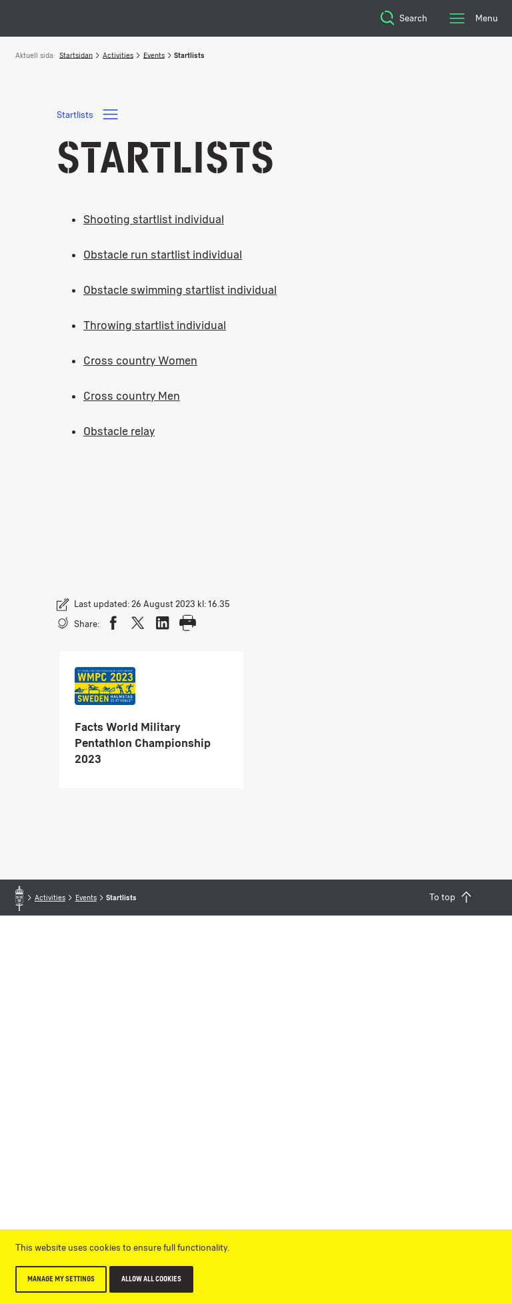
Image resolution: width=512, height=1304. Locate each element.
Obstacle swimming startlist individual (180, 290)
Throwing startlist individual (154, 325)
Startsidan (76, 55)
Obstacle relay (119, 431)
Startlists (88, 114)
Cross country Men (131, 395)
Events (154, 55)
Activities (118, 55)
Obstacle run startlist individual (162, 254)
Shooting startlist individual (153, 219)
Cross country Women (140, 360)
